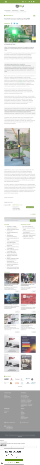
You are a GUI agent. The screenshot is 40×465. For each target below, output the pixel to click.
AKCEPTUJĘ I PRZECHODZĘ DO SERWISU (14, 460)
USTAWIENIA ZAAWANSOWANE (14, 462)
